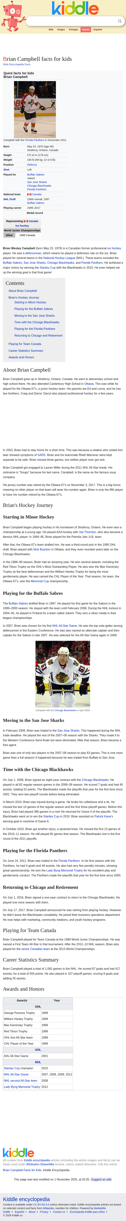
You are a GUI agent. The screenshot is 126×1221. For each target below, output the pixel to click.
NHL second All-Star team (20, 1080)
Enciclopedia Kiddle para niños (87, 1211)
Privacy (44, 1211)
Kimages (73, 29)
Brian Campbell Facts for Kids (22, 1170)
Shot (6, 169)
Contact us (59, 1211)
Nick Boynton (41, 549)
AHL (38, 1049)
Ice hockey (22, 225)
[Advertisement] (63, 44)
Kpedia (85, 29)
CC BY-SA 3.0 (41, 1204)
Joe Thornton (87, 532)
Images (61, 29)
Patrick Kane (102, 816)
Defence (32, 164)
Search (119, 21)
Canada (36, 194)
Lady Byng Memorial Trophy (64, 870)
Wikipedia (48, 1208)
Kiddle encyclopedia (37, 1160)
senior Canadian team (35, 949)
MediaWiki (100, 1208)
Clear (112, 21)
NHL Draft (9, 199)
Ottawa (89, 383)
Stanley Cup (48, 267)
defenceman (33, 253)
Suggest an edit (101, 1179)
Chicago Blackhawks (39, 185)
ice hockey (114, 248)
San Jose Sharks (37, 182)
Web (51, 29)
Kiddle (6, 1211)
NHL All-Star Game (64, 625)
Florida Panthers (34, 140)
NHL (38, 1062)
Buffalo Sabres (35, 174)
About (32, 1211)
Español (98, 29)
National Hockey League (59, 258)
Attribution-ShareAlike (40, 1164)
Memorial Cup (40, 581)
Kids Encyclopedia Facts (16, 64)
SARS (42, 455)
